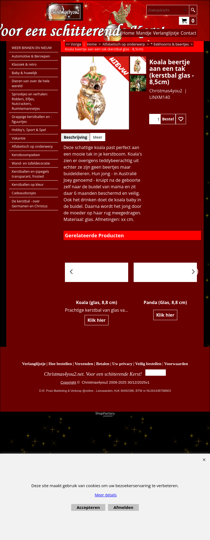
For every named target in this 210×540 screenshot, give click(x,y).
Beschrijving (75, 137)
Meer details (106, 494)
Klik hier (97, 320)
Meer (97, 137)
